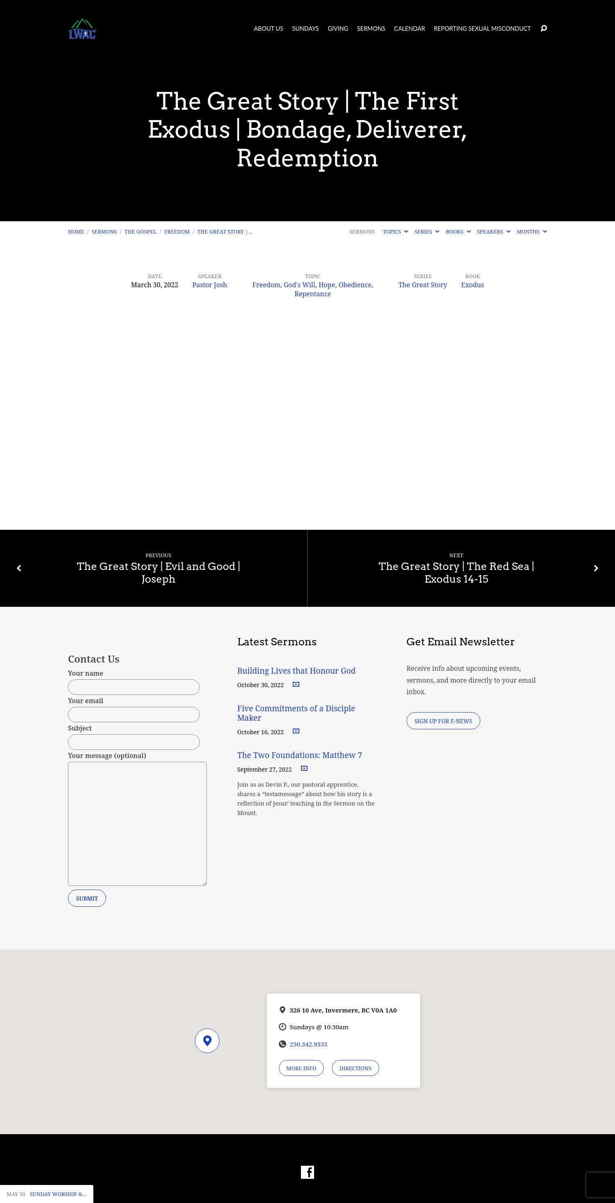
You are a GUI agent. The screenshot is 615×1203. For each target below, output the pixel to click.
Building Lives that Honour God (296, 670)
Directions (355, 1068)
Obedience (355, 284)
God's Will (299, 284)
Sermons (371, 29)
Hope (327, 284)
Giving (338, 29)
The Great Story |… (225, 231)
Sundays (305, 29)
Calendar (409, 29)
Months (532, 231)
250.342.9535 (309, 1044)
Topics (395, 231)
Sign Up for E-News (443, 721)
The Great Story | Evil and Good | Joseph (158, 572)
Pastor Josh (209, 284)
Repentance (312, 293)
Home (76, 231)
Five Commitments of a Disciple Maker (296, 713)
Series (426, 231)
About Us (268, 29)
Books (457, 231)
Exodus (472, 284)
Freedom (177, 231)
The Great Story (422, 284)
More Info (301, 1068)
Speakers (494, 231)
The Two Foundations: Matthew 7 (300, 754)
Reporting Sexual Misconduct (482, 29)
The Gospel (140, 231)
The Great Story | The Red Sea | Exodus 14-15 (456, 572)
